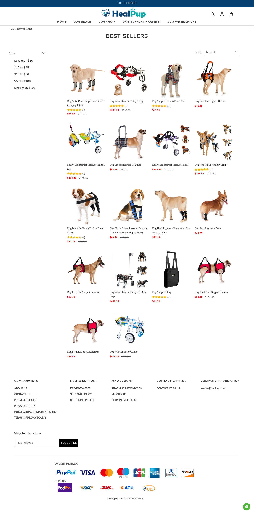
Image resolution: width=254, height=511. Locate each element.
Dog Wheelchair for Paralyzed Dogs (170, 164)
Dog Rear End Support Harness (210, 101)
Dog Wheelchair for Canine (123, 351)
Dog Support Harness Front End (168, 101)
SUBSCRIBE (69, 443)
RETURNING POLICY (82, 400)
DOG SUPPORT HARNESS (141, 21)
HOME (61, 21)
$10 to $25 (21, 67)
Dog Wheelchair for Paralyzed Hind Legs (86, 166)
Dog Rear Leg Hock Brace (208, 228)
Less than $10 (23, 60)
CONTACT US (22, 394)
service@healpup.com (213, 388)
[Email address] (36, 443)
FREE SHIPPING (127, 3)
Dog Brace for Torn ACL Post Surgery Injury (86, 230)
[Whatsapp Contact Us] (246, 506)
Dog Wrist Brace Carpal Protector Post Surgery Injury (86, 103)
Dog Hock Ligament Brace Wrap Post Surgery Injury (171, 230)
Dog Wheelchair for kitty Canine (211, 164)
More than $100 (25, 88)
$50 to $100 (22, 81)
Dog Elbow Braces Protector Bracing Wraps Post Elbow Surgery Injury (128, 230)
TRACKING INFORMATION (127, 388)
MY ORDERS (119, 394)
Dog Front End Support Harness (83, 351)
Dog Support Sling (161, 292)
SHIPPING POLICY (81, 394)
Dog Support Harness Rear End (125, 164)
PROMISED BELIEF (25, 400)
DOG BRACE (82, 21)
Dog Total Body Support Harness (211, 292)
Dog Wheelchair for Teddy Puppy (126, 101)
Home (12, 29)
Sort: (198, 52)
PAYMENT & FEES (80, 388)
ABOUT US (20, 388)
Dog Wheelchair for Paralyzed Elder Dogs (128, 294)
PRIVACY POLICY (24, 406)
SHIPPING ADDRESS (124, 400)
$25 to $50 (21, 74)
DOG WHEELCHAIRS (182, 21)
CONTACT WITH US (168, 388)
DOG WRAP (107, 21)
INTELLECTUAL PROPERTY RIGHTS (35, 411)
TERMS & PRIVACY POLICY (30, 417)
